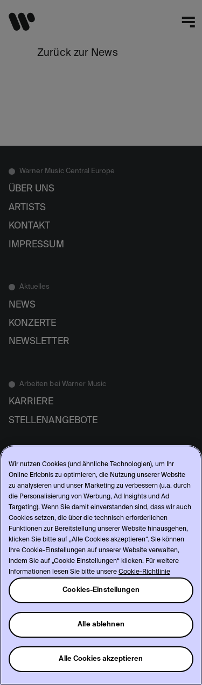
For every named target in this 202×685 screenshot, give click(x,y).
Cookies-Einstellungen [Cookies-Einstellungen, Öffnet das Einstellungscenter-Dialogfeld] (101, 590)
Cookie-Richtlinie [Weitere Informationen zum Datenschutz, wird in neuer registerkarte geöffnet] (144, 572)
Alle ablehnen (101, 624)
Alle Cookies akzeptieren (101, 658)
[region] (101, 565)
